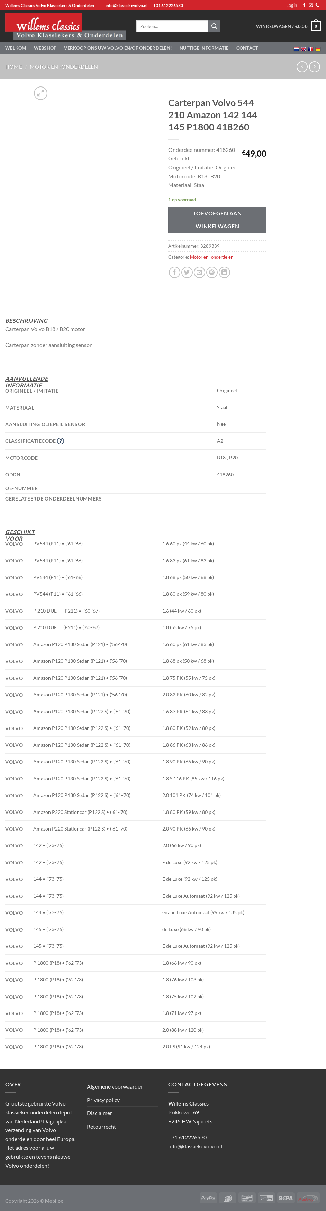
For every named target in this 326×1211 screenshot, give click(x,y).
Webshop (45, 48)
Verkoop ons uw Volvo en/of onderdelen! (118, 48)
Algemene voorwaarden (115, 1086)
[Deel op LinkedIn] (224, 272)
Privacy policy (103, 1100)
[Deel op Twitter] (187, 272)
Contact (247, 48)
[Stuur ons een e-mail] (311, 5)
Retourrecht (101, 1126)
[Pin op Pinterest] (212, 272)
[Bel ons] (317, 5)
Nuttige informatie (204, 48)
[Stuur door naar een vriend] (199, 272)
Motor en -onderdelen (64, 66)
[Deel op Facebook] (174, 272)
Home (13, 66)
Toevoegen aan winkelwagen (217, 219)
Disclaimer (99, 1113)
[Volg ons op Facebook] (304, 5)
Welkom (15, 48)
